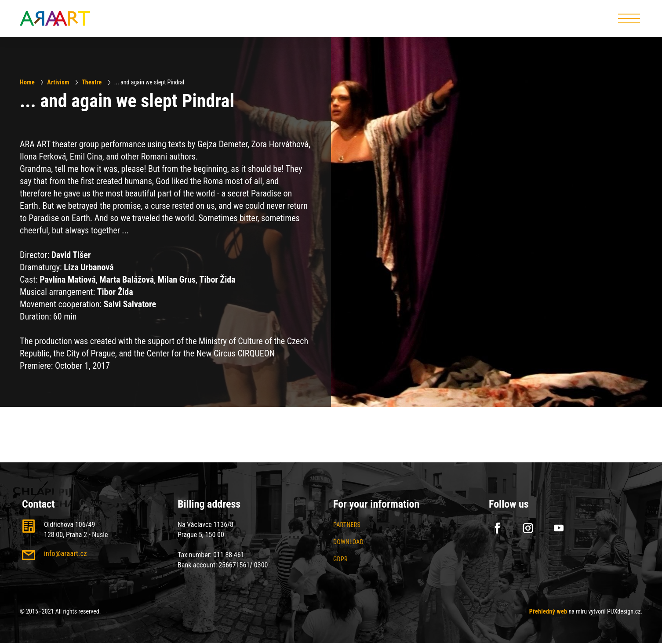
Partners (346, 524)
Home (27, 82)
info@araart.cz (65, 553)
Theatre (92, 82)
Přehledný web (548, 611)
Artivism (58, 82)
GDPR (340, 559)
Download (348, 541)
